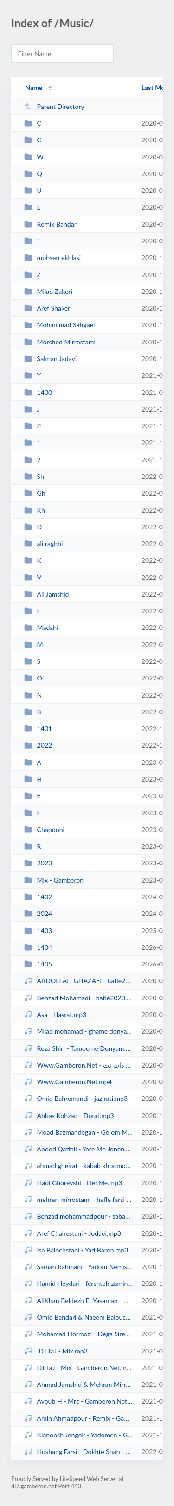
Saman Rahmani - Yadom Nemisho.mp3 (78, 1267)
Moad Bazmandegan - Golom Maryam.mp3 (78, 1132)
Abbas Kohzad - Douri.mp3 (69, 1115)
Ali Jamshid (46, 594)
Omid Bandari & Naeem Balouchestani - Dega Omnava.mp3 (78, 1317)
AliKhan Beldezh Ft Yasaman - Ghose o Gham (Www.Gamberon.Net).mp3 (78, 1300)
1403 (38, 930)
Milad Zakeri (48, 291)
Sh (34, 476)
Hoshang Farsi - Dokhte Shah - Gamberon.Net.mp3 (78, 1451)
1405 (38, 964)
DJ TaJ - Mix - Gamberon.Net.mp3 (78, 1368)
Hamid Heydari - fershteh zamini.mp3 (78, 1283)
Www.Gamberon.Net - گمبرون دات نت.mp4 (78, 1065)
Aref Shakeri (47, 308)
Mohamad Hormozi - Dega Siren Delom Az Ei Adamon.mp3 (78, 1334)
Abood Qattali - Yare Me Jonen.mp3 (78, 1149)
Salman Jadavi (50, 358)
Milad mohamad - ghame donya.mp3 (78, 1031)
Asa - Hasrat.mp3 (55, 1014)
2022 (38, 745)
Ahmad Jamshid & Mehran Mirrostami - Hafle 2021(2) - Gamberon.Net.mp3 (78, 1384)
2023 (38, 863)
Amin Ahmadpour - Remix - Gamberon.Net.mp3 (78, 1418)
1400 (38, 392)
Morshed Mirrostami (60, 342)
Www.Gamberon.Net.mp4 (68, 1082)
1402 (38, 897)
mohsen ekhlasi (52, 257)
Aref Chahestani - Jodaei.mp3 (72, 1233)
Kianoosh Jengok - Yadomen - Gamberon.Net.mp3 (78, 1435)
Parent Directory (54, 106)
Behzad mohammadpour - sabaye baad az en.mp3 (78, 1216)
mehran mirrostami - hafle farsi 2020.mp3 (78, 1199)
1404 (38, 947)
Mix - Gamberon (54, 880)
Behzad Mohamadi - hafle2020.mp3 (78, 998)
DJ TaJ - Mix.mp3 (56, 1351)
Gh (34, 493)
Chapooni (44, 829)
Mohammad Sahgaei (59, 325)
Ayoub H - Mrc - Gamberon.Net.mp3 (78, 1401)
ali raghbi (43, 543)
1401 (38, 728)
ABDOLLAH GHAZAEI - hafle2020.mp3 (78, 981)
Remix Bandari (51, 224)
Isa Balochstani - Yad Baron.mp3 (76, 1250)
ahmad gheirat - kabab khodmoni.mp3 (78, 1165)
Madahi (41, 627)
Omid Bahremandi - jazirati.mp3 (76, 1098)
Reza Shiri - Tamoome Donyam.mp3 (78, 1048)
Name (33, 87)
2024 (38, 913)
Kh (34, 510)
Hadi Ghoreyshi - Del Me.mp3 (73, 1183)
